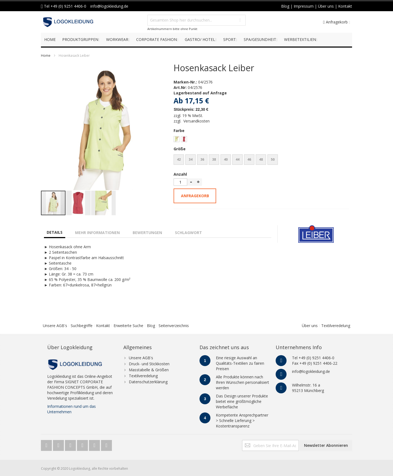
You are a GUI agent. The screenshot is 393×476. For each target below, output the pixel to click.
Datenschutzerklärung (148, 381)
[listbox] (261, 139)
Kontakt (103, 325)
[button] (52, 127)
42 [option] (179, 159)
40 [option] (226, 159)
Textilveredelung (335, 325)
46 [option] (249, 159)
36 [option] (202, 159)
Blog (151, 325)
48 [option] (261, 159)
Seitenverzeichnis (174, 325)
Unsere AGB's (55, 325)
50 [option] (273, 159)
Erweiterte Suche (128, 325)
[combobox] (196, 20)
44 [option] (237, 159)
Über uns (310, 325)
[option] (177, 139)
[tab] (54, 230)
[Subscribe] (326, 445)
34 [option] (190, 159)
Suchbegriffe (82, 325)
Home (45, 55)
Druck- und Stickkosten (149, 363)
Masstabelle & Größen (149, 369)
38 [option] (214, 159)
